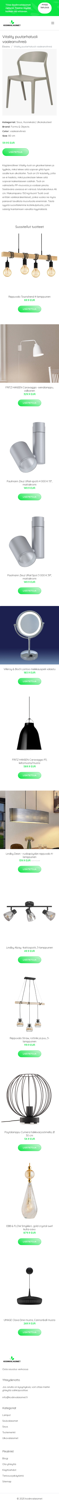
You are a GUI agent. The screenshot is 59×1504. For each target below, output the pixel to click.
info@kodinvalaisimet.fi (15, 1397)
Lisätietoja (15, 152)
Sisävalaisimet (10, 1420)
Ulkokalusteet (44, 122)
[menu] (53, 23)
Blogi (5, 1458)
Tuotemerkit (8, 1432)
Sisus (19, 122)
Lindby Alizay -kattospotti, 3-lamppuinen (29, 947)
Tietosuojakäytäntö (13, 1475)
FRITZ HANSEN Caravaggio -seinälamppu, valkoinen (30, 389)
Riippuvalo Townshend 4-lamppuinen (29, 296)
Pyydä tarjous (44, 6)
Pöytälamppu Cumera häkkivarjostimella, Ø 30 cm (30, 1134)
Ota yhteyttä (9, 1464)
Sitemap (6, 1481)
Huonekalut (29, 122)
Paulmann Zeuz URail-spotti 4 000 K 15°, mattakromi (29, 483)
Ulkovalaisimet (10, 1438)
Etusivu (6, 46)
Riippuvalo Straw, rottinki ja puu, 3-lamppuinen (29, 1040)
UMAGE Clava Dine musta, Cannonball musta (29, 1320)
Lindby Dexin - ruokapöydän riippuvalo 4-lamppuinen (29, 855)
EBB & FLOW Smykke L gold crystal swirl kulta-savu (29, 1227)
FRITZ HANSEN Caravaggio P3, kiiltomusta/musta (29, 761)
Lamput (6, 1415)
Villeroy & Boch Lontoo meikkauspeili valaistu (30, 669)
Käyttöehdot (9, 1469)
